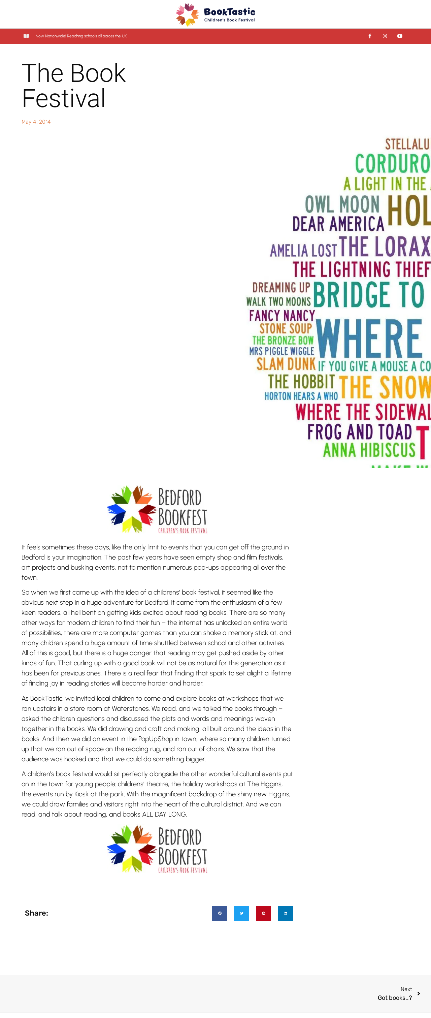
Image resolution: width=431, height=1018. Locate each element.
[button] (219, 913)
